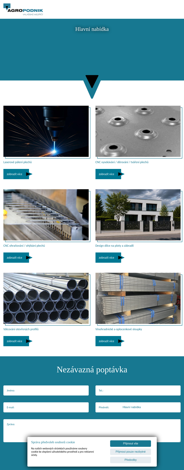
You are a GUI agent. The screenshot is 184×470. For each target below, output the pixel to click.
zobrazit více (14, 174)
